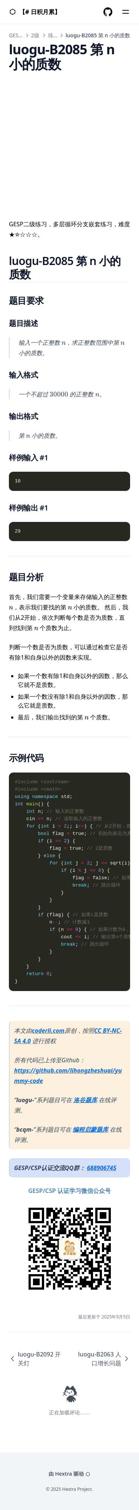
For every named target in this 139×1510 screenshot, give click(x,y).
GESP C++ (20, 35)
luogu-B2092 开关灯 (35, 1358)
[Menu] (125, 11)
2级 (35, 35)
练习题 (56, 35)
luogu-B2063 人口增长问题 (104, 1358)
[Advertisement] (69, 141)
